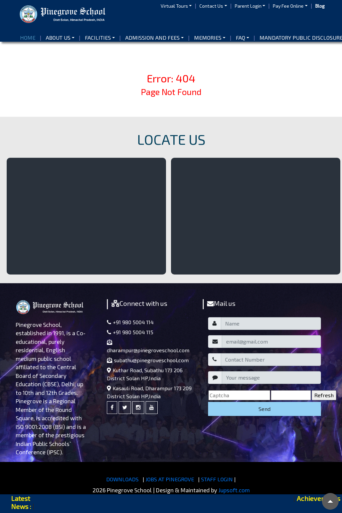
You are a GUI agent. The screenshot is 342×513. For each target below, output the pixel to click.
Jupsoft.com (234, 490)
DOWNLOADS (122, 479)
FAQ (240, 37)
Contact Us (211, 6)
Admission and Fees (152, 37)
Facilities (98, 37)
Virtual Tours (174, 6)
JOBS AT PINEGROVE (170, 479)
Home (29, 37)
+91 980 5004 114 (130, 322)
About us (58, 37)
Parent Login (248, 6)
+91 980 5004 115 (130, 332)
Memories (207, 37)
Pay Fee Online (288, 6)
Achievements (318, 498)
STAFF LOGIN (217, 479)
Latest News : (21, 502)
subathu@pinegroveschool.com (148, 360)
